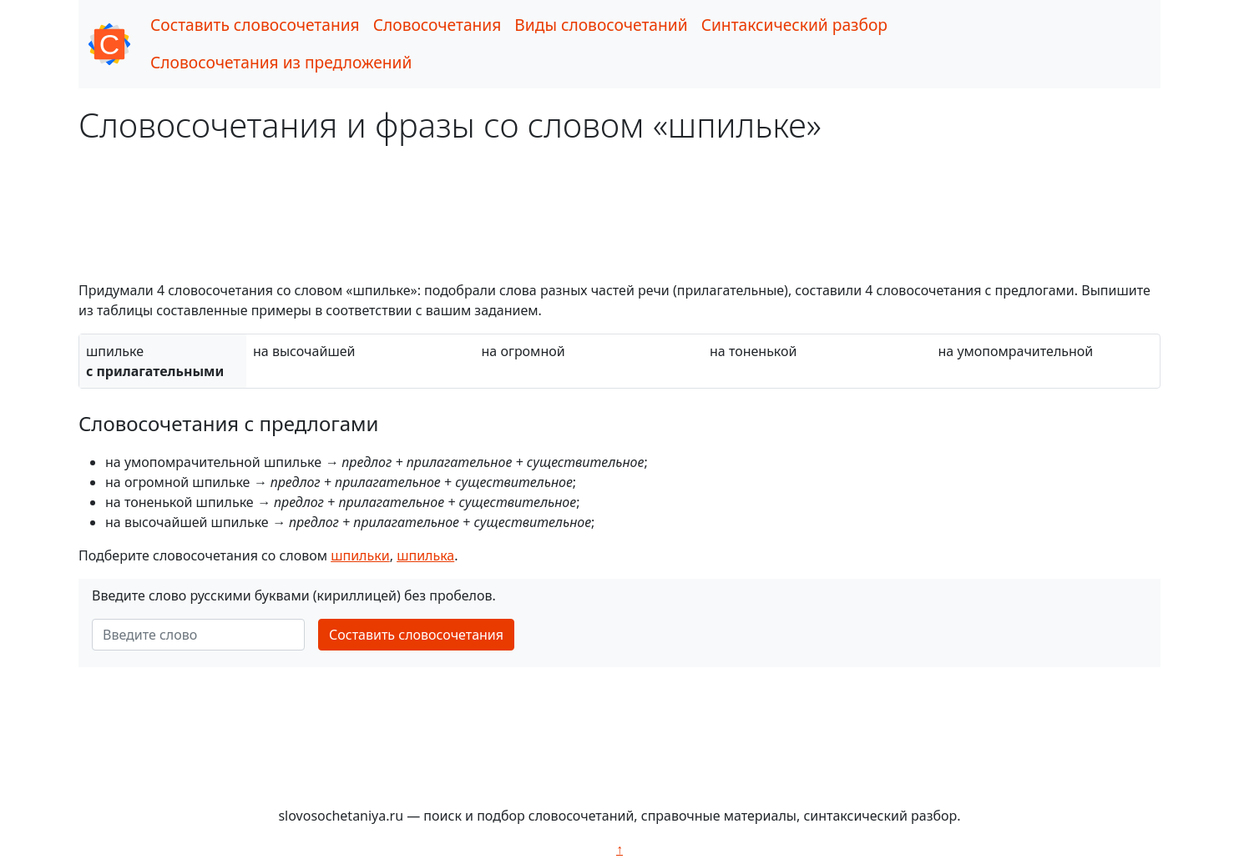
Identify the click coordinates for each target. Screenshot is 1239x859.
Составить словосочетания (255, 24)
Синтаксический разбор (794, 24)
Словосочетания (437, 24)
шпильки (360, 555)
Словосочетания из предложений (281, 62)
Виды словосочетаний (600, 24)
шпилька (425, 555)
